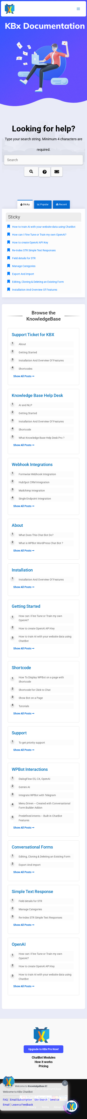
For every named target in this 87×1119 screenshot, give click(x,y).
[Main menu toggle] (78, 9)
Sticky (25, 204)
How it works (44, 1062)
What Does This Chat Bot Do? (36, 535)
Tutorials (24, 706)
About (22, 344)
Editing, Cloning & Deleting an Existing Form (44, 856)
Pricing (43, 1066)
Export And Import (30, 864)
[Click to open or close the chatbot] (71, 1105)
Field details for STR (30, 901)
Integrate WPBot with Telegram (37, 795)
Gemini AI (24, 787)
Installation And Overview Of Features (41, 360)
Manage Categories (30, 909)
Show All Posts (23, 376)
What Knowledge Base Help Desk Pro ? (41, 437)
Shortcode (25, 429)
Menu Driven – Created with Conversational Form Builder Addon (44, 805)
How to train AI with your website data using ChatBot (45, 638)
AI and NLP (25, 405)
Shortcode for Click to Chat (35, 689)
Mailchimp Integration (32, 490)
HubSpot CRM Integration (34, 482)
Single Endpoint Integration (35, 498)
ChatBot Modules (43, 1057)
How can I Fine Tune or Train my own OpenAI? (40, 618)
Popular (43, 204)
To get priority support (32, 742)
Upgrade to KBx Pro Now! (43, 1049)
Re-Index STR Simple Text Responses (40, 917)
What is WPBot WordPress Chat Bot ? (41, 543)
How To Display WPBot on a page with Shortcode (41, 679)
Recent (61, 204)
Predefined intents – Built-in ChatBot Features (40, 818)
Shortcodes (25, 368)
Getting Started (28, 352)
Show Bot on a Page (31, 697)
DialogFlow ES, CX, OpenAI (34, 778)
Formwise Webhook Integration (37, 474)
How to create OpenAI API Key (37, 628)
